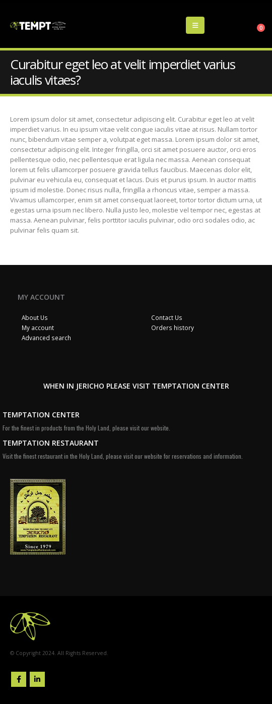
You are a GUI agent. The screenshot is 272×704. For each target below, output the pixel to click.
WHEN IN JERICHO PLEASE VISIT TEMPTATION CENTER (136, 386)
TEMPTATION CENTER (41, 414)
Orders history (172, 327)
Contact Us (166, 317)
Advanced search (46, 338)
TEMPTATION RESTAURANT (51, 443)
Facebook (18, 679)
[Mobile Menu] (195, 25)
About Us (35, 317)
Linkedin (37, 679)
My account (38, 327)
